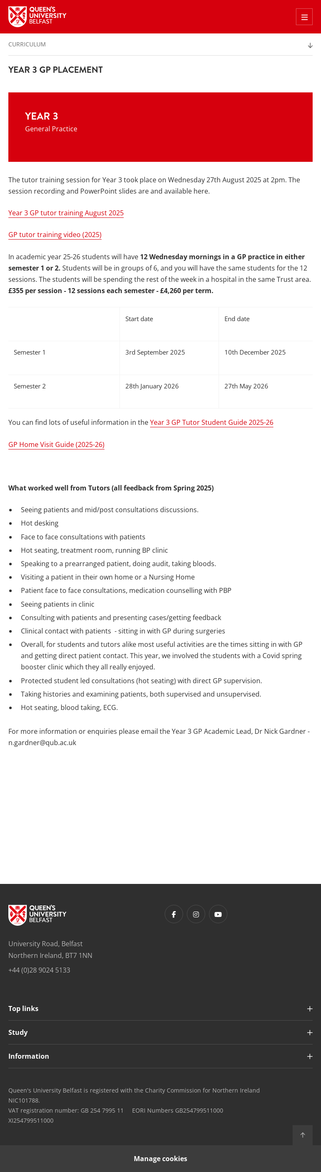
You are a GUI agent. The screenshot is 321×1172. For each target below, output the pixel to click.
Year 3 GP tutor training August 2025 (66, 212)
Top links (23, 1008)
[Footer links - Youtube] (218, 914)
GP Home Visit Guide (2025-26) (56, 444)
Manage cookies (160, 1158)
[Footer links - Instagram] (196, 914)
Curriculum (27, 44)
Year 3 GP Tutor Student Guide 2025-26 (211, 422)
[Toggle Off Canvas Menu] (304, 16)
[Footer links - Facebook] (174, 914)
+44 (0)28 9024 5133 (39, 970)
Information (28, 1056)
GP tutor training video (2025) (55, 234)
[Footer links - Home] (37, 915)
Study (18, 1032)
